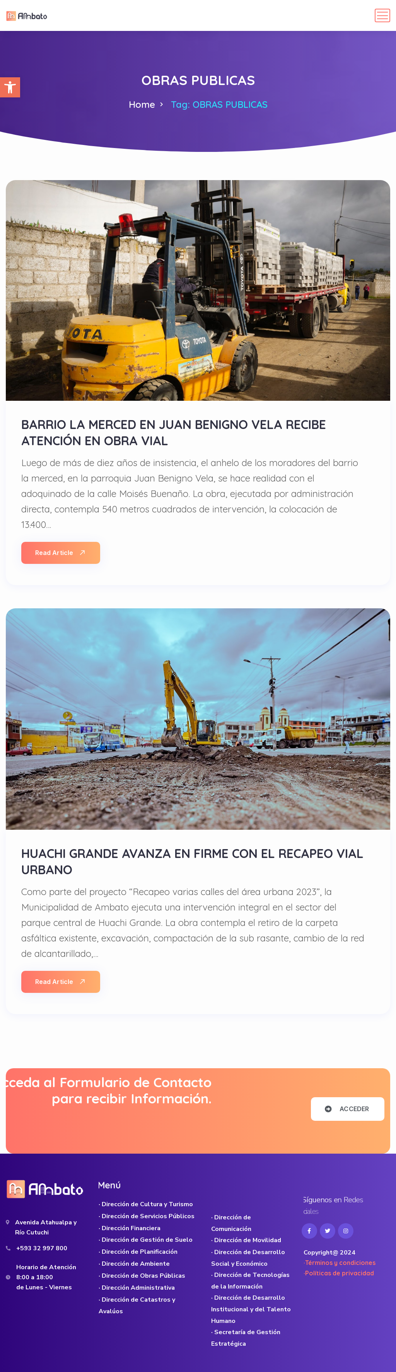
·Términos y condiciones (340, 1262)
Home (142, 104)
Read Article (60, 553)
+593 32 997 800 (41, 1248)
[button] (10, 87)
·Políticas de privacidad (339, 1273)
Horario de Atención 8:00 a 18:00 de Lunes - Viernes (46, 1277)
